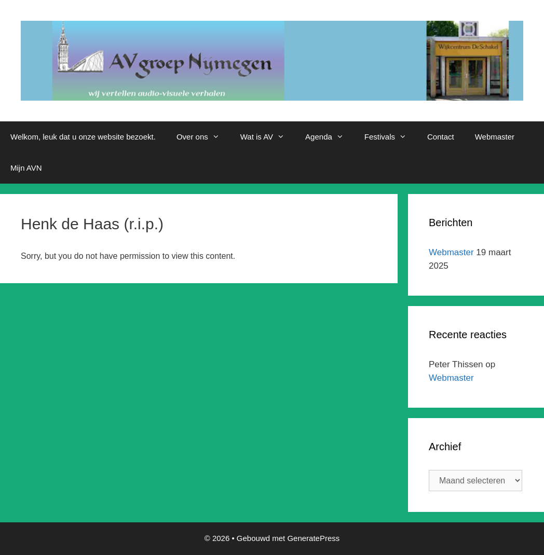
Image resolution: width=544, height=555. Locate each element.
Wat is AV (267, 136)
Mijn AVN (26, 167)
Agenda (329, 136)
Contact (440, 136)
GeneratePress (313, 538)
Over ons (203, 136)
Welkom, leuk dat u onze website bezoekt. (83, 136)
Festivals (390, 136)
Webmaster (494, 136)
